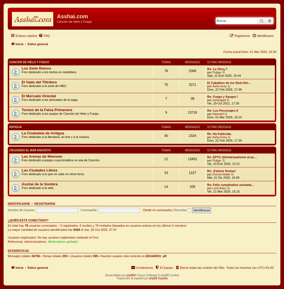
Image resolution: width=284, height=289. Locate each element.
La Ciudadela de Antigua (43, 133)
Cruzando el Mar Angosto (30, 150)
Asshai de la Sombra (40, 184)
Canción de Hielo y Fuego (29, 62)
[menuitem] (44, 35)
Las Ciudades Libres (39, 170)
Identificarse (19, 203)
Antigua (15, 127)
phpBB (130, 275)
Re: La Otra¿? (217, 69)
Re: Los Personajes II (222, 110)
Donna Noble (221, 174)
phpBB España (158, 278)
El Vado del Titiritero (39, 82)
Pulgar (216, 72)
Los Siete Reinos (36, 68)
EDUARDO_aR (156, 256)
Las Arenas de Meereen (42, 156)
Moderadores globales (63, 241)
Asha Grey (219, 86)
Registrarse (44, 203)
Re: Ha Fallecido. (219, 133)
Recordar (182, 210)
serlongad (219, 100)
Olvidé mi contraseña (157, 210)
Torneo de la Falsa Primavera (47, 110)
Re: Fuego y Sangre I (222, 96)
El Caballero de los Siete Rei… (229, 83)
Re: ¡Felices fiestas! (221, 171)
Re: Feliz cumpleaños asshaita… (231, 184)
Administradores (35, 241)
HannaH (218, 114)
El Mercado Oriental (39, 96)
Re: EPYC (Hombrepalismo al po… (232, 157)
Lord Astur (219, 188)
